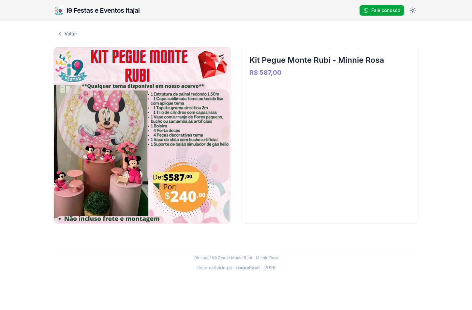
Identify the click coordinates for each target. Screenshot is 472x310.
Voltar (67, 33)
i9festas (201, 257)
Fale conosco (381, 10)
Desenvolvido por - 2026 (236, 267)
